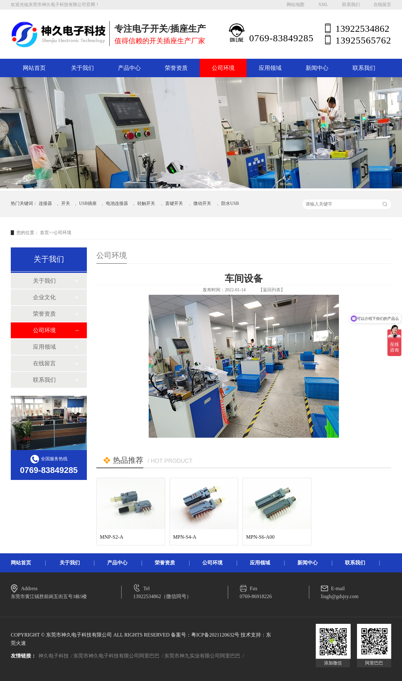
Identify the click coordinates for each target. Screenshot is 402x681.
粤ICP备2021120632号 (215, 634)
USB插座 (88, 203)
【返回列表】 (271, 289)
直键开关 (174, 203)
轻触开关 (146, 203)
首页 (44, 232)
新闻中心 (317, 68)
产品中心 (129, 68)
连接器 (45, 203)
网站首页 (34, 68)
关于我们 (82, 68)
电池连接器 (117, 203)
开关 (65, 203)
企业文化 (44, 297)
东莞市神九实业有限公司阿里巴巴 (202, 655)
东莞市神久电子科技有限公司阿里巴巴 (116, 655)
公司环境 (223, 68)
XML (323, 4)
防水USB (230, 203)
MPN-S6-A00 (260, 537)
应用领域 (270, 68)
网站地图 (295, 4)
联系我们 (351, 4)
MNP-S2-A (111, 537)
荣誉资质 (176, 68)
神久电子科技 (53, 655)
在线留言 (382, 4)
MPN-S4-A (185, 537)
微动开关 (202, 203)
